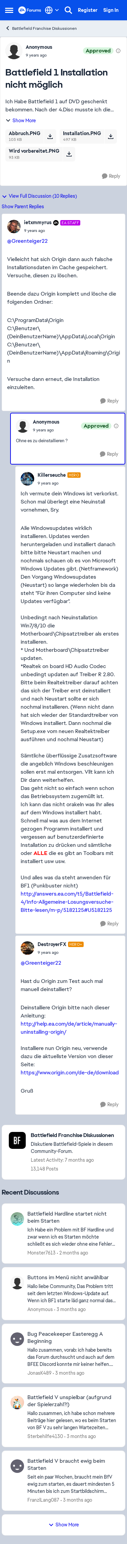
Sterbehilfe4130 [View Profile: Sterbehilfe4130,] (45, 1436)
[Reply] (111, 176)
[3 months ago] (70, 1309)
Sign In (111, 10)
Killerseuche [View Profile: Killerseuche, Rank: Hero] (52, 475)
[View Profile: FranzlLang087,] (17, 1466)
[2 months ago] (72, 1253)
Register (88, 10)
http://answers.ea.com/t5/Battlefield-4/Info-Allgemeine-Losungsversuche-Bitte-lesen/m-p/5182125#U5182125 (67, 902)
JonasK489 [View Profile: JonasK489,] (39, 1373)
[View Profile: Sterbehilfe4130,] (17, 1402)
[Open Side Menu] (9, 10)
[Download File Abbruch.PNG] (50, 136)
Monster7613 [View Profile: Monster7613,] (41, 1253)
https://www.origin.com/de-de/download (70, 1072)
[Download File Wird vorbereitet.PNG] (69, 154)
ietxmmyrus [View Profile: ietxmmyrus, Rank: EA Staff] (37, 222)
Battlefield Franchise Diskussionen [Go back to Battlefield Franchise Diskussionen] (41, 28)
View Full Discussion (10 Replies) (39, 196)
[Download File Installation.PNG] (110, 136)
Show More (20, 120)
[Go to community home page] (29, 10)
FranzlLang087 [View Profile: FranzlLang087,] (43, 1500)
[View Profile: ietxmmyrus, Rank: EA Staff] (14, 226)
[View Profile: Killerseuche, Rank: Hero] (27, 479)
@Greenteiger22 (27, 240)
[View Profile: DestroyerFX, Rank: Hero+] (27, 948)
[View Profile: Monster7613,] (17, 1219)
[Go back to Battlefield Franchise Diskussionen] (74, 1135)
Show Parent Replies (23, 206)
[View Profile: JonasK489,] (17, 1339)
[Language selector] (52, 10)
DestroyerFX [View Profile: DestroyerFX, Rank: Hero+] (52, 944)
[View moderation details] (118, 50)
